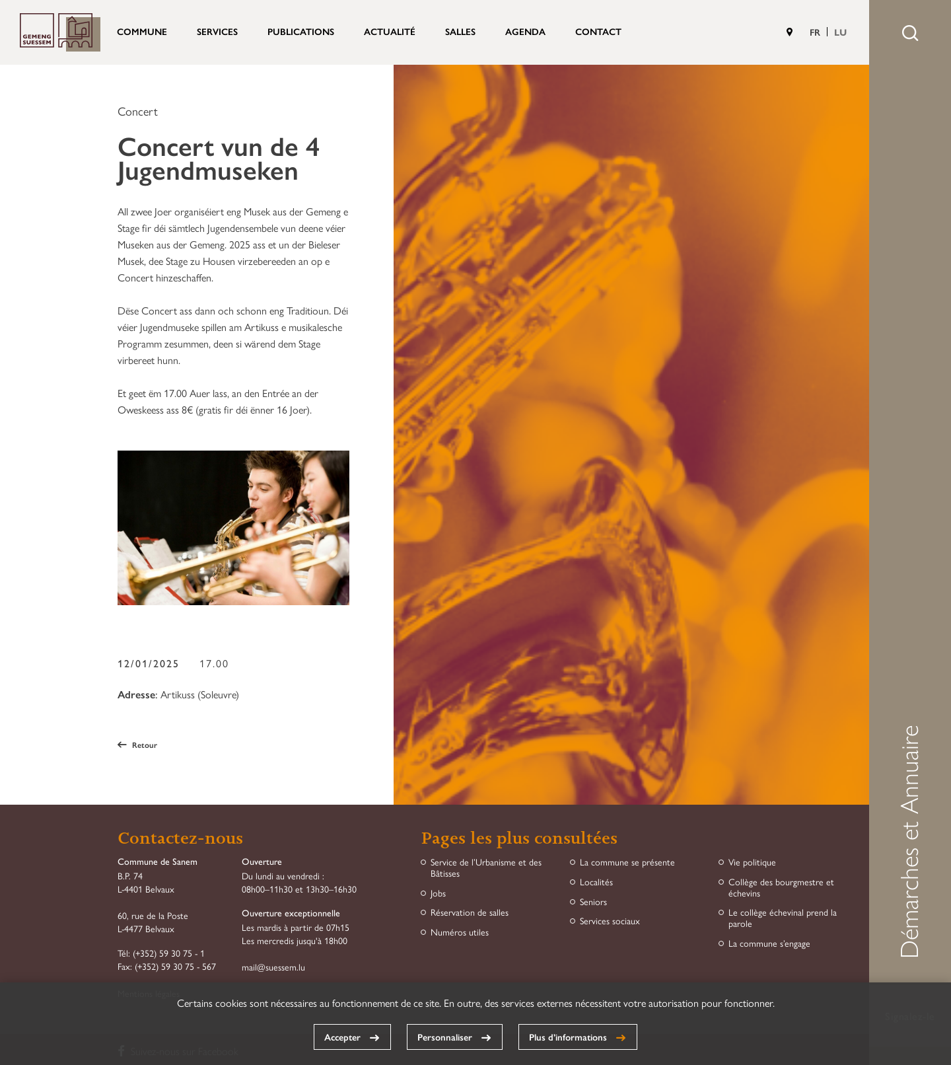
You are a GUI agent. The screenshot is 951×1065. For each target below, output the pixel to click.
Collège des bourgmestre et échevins (781, 887)
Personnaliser (444, 1036)
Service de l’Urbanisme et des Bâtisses (486, 867)
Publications (300, 31)
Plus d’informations (568, 1036)
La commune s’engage (769, 943)
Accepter (342, 1036)
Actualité (389, 31)
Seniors (593, 901)
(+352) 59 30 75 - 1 (169, 952)
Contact (598, 31)
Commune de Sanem (60, 32)
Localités (596, 881)
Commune (142, 31)
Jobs (438, 893)
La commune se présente (627, 861)
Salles (460, 31)
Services (217, 31)
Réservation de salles (470, 912)
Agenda (525, 31)
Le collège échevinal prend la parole (782, 917)
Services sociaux (610, 920)
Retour (137, 745)
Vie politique (752, 861)
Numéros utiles (460, 931)
